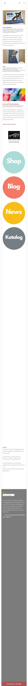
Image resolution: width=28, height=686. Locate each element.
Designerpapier (10, 31)
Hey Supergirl (7, 27)
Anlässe (12, 30)
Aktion (11, 69)
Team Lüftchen (16, 71)
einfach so (22, 70)
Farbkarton (6, 458)
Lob (22, 31)
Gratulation (17, 31)
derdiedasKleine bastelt (10, 29)
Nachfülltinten (15, 458)
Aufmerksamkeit (19, 30)
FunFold (5, 71)
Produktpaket (6, 32)
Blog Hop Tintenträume (11, 104)
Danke (4, 31)
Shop (11, 71)
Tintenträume (13, 32)
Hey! (4, 66)
